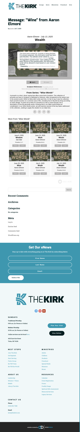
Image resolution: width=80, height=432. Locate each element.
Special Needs (46, 364)
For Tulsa (27, 5)
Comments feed (13, 231)
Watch (34, 82)
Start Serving (12, 358)
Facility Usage (46, 386)
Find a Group (12, 361)
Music (44, 369)
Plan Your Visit (57, 325)
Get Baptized (12, 355)
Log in (10, 222)
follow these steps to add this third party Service (36, 57)
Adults (44, 353)
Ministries (55, 4)
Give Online (56, 333)
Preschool (64, 4)
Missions (45, 366)
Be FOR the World (13, 366)
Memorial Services (48, 392)
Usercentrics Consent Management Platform (41, 66)
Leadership (11, 378)
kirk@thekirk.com (14, 413)
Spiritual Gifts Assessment (50, 389)
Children (44, 355)
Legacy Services (47, 394)
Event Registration (48, 381)
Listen (48, 82)
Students (44, 358)
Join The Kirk (12, 353)
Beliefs (10, 383)
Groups (41, 4)
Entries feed (12, 226)
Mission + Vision (13, 381)
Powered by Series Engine (64, 182)
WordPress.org (13, 235)
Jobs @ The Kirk (13, 386)
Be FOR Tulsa (12, 364)
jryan (12, 28)
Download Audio (53, 89)
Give (70, 4)
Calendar (44, 378)
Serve (47, 4)
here (28, 334)
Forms (44, 383)
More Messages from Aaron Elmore (33, 89)
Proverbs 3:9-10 (48, 87)
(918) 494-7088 (12, 406)
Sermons (34, 4)
